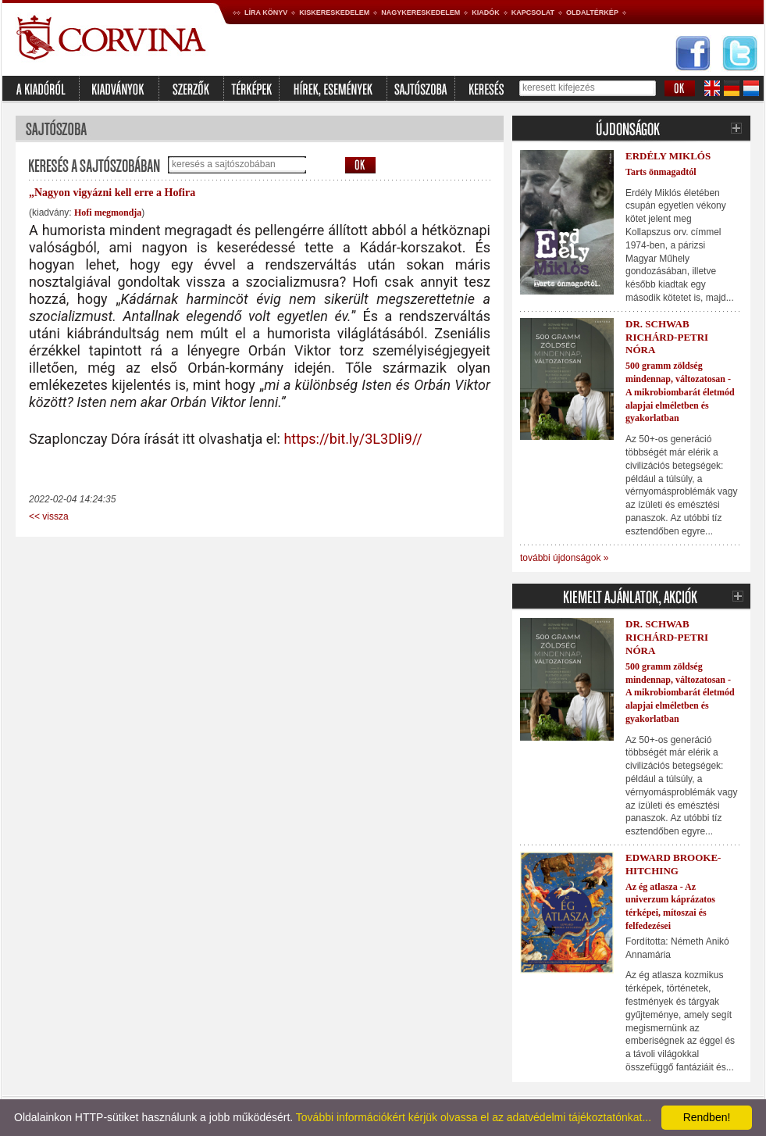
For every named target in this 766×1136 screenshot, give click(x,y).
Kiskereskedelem (334, 12)
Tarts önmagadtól (661, 171)
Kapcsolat (532, 12)
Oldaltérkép (592, 12)
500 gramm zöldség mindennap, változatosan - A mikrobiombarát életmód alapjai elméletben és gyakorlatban (680, 391)
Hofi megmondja (107, 212)
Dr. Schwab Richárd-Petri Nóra (666, 337)
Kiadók (486, 12)
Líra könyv (265, 12)
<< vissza (49, 516)
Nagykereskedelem (420, 12)
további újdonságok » (564, 557)
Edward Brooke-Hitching (673, 864)
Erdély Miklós (668, 156)
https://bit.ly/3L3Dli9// (352, 438)
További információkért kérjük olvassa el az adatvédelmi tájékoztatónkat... (473, 1117)
